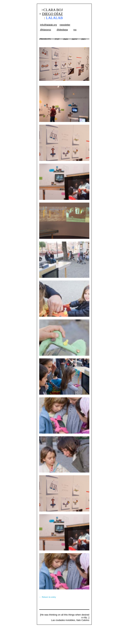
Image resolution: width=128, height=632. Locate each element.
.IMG (65, 39)
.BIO (83, 39)
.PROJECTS (45, 39)
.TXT (56, 39)
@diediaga (62, 29)
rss (74, 29)
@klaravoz (45, 29)
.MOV (75, 39)
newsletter (65, 24)
